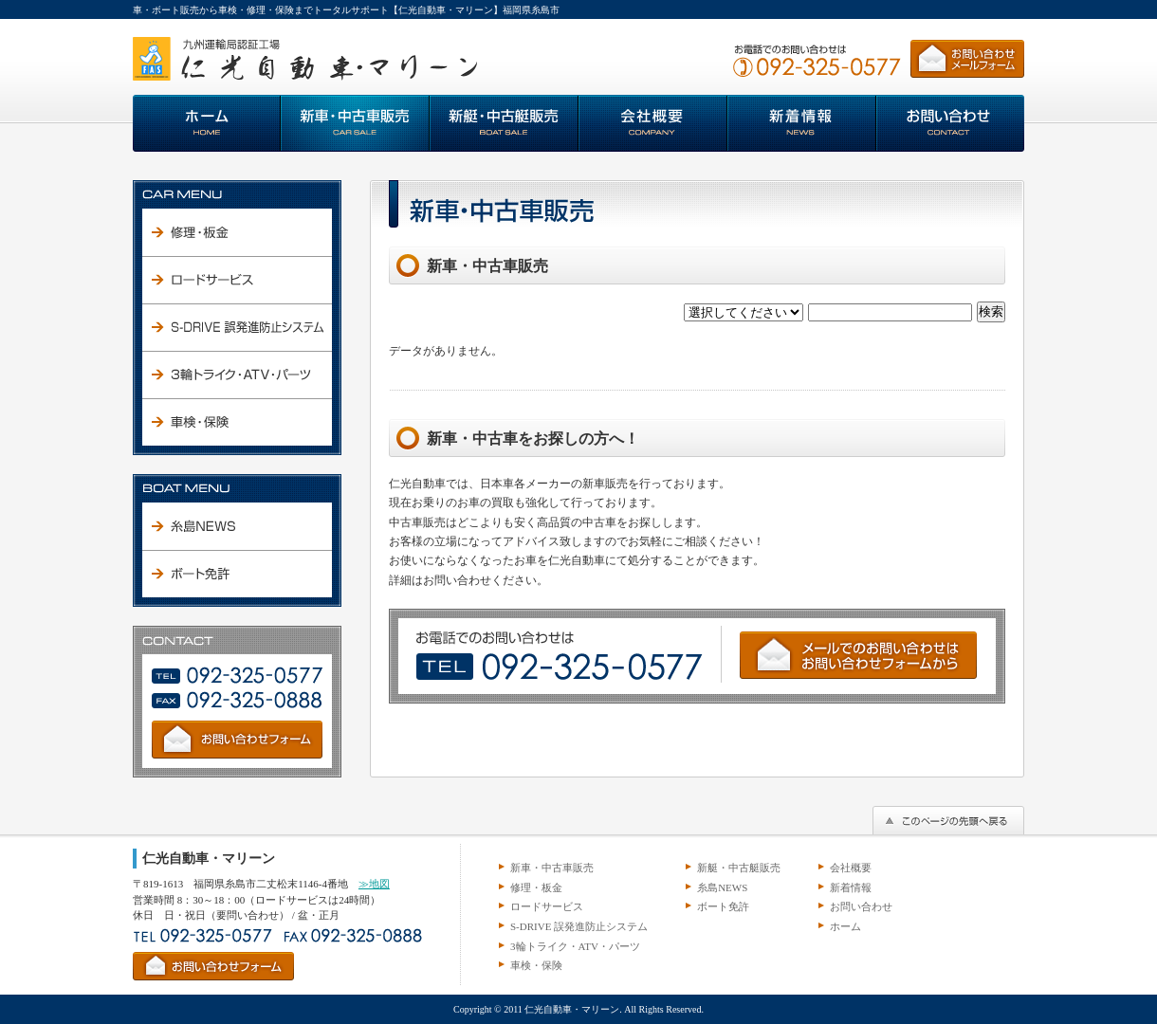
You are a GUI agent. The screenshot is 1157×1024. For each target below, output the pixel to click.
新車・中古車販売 (552, 867)
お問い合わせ (861, 906)
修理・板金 (536, 887)
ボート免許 (723, 906)
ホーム (845, 926)
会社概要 (851, 867)
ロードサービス (546, 906)
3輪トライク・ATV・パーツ (575, 946)
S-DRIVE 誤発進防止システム (579, 926)
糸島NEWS (722, 887)
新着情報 (851, 887)
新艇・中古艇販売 (739, 867)
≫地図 (374, 883)
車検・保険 (536, 965)
